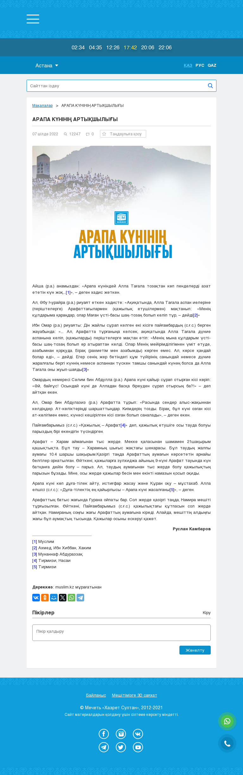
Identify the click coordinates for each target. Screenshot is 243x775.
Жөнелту (195, 650)
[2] (195, 314)
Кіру (207, 612)
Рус (200, 65)
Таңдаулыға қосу (121, 134)
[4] (123, 424)
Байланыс (96, 695)
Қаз (188, 65)
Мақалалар (42, 105)
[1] (68, 292)
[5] (172, 489)
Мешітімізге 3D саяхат (134, 695)
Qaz (212, 65)
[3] (84, 369)
